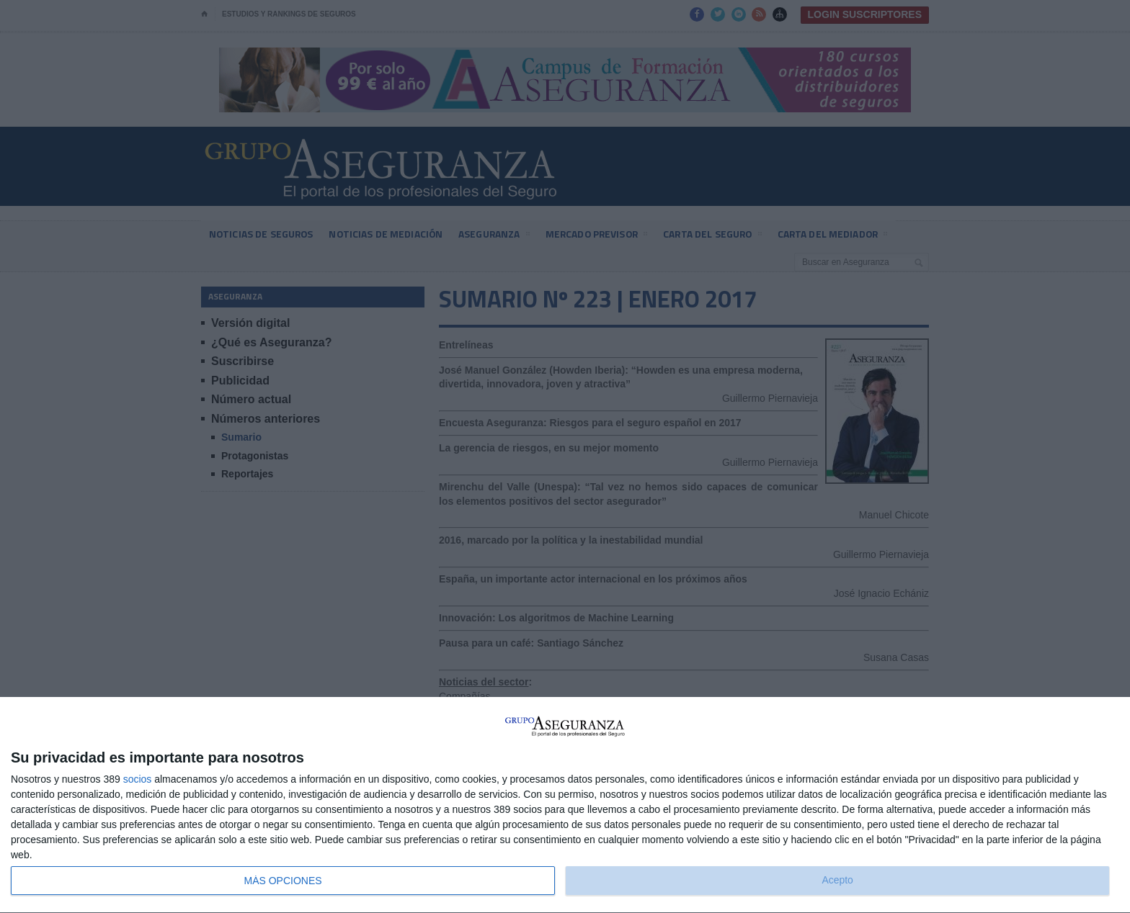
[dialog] (565, 805)
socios (137, 779)
